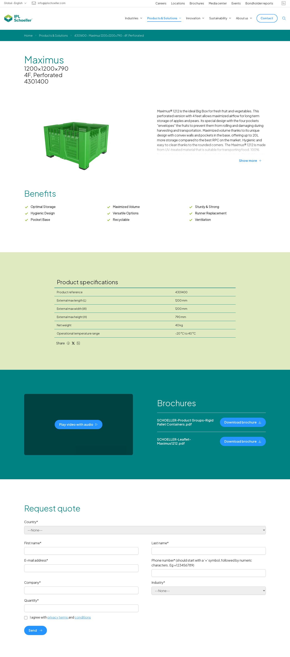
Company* (32, 582)
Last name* (160, 543)
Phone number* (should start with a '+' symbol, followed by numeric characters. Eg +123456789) (201, 562)
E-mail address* (36, 560)
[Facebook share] (68, 343)
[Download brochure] (243, 422)
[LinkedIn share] (78, 343)
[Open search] (284, 18)
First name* (32, 543)
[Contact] (267, 18)
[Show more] (252, 161)
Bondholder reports (259, 3)
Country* (31, 522)
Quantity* (31, 600)
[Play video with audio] (79, 424)
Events (236, 3)
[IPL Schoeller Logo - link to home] (18, 18)
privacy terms (58, 617)
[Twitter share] (73, 343)
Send (35, 630)
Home (28, 35)
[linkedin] (283, 3)
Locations (178, 3)
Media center (218, 3)
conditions (83, 617)
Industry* (158, 582)
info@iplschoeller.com (51, 3)
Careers (160, 3)
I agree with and (60, 617)
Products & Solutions (53, 35)
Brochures (197, 3)
